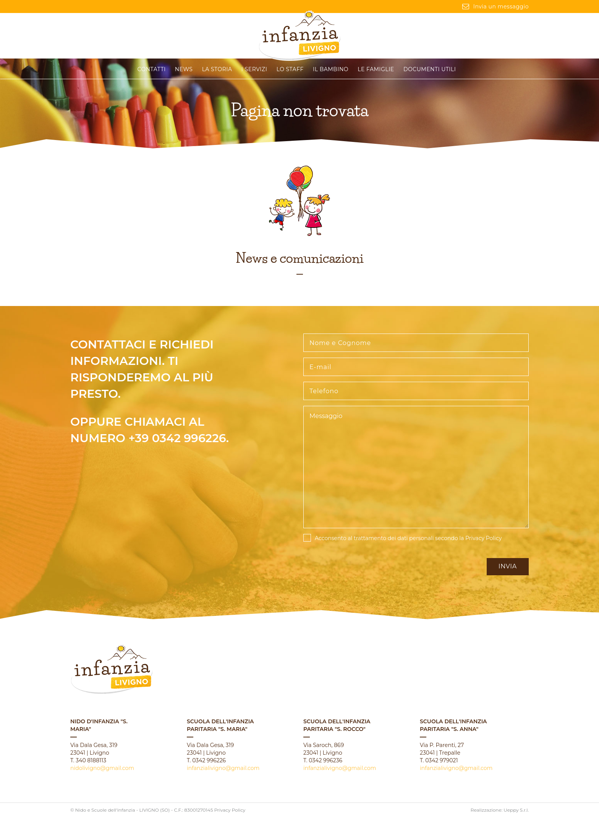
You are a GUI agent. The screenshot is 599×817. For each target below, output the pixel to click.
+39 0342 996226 (177, 438)
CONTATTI (152, 69)
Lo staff (290, 69)
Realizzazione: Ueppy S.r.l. (500, 810)
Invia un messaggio (495, 6)
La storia (217, 69)
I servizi (254, 69)
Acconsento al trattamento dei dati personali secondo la (408, 538)
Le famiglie (376, 69)
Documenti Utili (429, 69)
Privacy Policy (483, 538)
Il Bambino (330, 69)
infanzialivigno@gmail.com (223, 768)
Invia (508, 566)
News (184, 69)
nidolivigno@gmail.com (102, 768)
